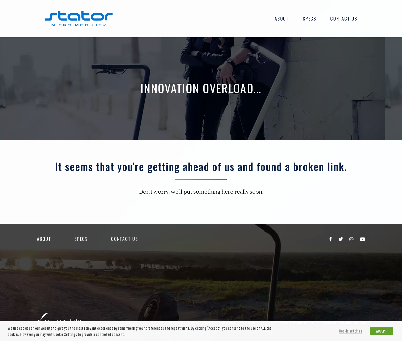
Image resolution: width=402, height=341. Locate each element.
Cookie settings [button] (350, 331)
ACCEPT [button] (381, 331)
